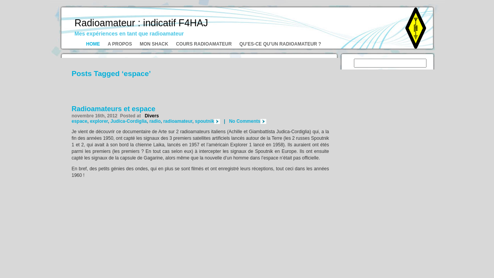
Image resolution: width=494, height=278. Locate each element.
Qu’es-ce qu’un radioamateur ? (280, 44)
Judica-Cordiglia (128, 121)
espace (80, 121)
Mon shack (154, 44)
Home (93, 44)
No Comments (244, 121)
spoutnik (204, 121)
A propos (120, 44)
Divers (152, 116)
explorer (99, 121)
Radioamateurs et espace (114, 109)
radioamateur (177, 121)
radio (155, 121)
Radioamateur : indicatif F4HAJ (141, 22)
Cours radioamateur (204, 44)
